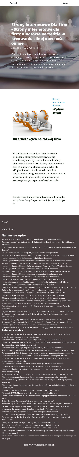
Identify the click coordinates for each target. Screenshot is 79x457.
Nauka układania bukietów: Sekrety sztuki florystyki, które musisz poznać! (32, 363)
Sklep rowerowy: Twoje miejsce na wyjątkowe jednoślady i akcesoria (30, 425)
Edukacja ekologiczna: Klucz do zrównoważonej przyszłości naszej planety (33, 295)
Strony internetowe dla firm (59, 102)
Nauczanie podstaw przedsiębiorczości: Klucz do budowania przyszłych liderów (35, 282)
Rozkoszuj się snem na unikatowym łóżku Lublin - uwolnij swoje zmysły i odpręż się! (37, 404)
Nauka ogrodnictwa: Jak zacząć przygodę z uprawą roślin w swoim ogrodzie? (34, 263)
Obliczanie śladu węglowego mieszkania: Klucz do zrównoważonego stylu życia (35, 414)
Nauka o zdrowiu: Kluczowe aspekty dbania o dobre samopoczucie (30, 252)
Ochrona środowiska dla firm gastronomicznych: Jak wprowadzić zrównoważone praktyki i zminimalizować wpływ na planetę (36, 335)
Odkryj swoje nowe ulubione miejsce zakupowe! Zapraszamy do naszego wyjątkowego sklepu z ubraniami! (38, 431)
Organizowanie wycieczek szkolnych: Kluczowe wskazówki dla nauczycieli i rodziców (37, 311)
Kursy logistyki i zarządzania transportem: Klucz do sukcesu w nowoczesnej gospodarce (39, 255)
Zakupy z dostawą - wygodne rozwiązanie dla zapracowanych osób (30, 412)
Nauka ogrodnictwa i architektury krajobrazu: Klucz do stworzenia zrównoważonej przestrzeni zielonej (37, 370)
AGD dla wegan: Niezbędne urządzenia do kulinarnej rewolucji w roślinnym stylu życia (38, 350)
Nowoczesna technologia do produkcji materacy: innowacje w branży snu (33, 347)
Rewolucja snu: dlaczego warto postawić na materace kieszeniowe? (30, 390)
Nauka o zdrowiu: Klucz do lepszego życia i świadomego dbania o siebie (32, 239)
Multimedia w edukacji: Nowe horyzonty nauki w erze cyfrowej (28, 285)
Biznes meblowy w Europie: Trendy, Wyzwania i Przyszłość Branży (29, 428)
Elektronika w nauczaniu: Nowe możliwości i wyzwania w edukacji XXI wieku (33, 293)
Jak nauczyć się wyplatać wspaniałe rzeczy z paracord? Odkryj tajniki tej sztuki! (35, 406)
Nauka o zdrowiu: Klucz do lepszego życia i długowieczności (27, 258)
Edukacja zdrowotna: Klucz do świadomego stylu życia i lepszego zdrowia (33, 279)
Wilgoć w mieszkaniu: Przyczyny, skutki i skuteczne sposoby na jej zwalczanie (34, 377)
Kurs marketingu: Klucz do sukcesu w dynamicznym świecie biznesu (30, 277)
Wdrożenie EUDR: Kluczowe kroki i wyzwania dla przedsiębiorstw (29, 393)
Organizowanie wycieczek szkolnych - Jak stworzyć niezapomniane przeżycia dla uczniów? (36, 307)
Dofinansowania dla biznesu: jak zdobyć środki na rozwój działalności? (31, 366)
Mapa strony (8, 228)
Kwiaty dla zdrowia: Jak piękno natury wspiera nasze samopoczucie (30, 422)
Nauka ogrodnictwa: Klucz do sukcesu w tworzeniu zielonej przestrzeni (32, 274)
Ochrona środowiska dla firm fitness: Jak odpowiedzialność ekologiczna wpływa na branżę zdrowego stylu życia (36, 359)
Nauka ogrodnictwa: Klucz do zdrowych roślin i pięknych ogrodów (30, 269)
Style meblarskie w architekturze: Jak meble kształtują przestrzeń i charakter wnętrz (37, 327)
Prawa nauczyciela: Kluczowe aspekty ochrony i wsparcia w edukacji (30, 303)
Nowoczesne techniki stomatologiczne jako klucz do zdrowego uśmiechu (32, 339)
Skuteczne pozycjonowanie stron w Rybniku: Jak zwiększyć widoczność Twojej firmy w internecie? (38, 243)
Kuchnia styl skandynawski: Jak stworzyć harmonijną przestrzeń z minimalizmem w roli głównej (38, 397)
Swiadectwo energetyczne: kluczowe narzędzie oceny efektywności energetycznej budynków (37, 381)
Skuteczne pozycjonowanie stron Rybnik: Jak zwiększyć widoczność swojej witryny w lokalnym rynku (37, 315)
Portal (13, 3)
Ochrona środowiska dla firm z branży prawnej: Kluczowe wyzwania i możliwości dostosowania (36, 418)
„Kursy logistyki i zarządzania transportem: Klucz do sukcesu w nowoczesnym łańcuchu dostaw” (39, 248)
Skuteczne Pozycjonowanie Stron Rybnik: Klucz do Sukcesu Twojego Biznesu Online (37, 322)
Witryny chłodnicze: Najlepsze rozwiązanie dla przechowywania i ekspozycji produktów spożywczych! (39, 386)
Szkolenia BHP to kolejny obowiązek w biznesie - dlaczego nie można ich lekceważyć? (37, 374)
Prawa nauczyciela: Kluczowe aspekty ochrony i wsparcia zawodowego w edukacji (36, 301)
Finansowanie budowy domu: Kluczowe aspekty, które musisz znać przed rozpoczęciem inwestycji (39, 437)
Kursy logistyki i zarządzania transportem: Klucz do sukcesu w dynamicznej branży (37, 261)
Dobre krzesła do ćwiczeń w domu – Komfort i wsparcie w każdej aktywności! (34, 355)
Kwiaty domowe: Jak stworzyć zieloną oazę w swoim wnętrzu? (28, 401)
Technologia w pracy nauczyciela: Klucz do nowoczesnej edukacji (29, 325)
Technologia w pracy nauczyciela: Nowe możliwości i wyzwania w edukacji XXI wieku (37, 319)
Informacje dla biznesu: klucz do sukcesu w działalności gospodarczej (31, 409)
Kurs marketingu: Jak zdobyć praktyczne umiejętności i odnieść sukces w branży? (36, 271)
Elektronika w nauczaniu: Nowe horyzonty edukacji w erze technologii (31, 290)
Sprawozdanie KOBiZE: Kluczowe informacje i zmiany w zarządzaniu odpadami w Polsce (39, 353)
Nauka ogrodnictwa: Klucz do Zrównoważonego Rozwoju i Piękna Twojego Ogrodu (37, 266)
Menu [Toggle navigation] (65, 3)
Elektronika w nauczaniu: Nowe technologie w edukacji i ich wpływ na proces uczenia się (39, 287)
